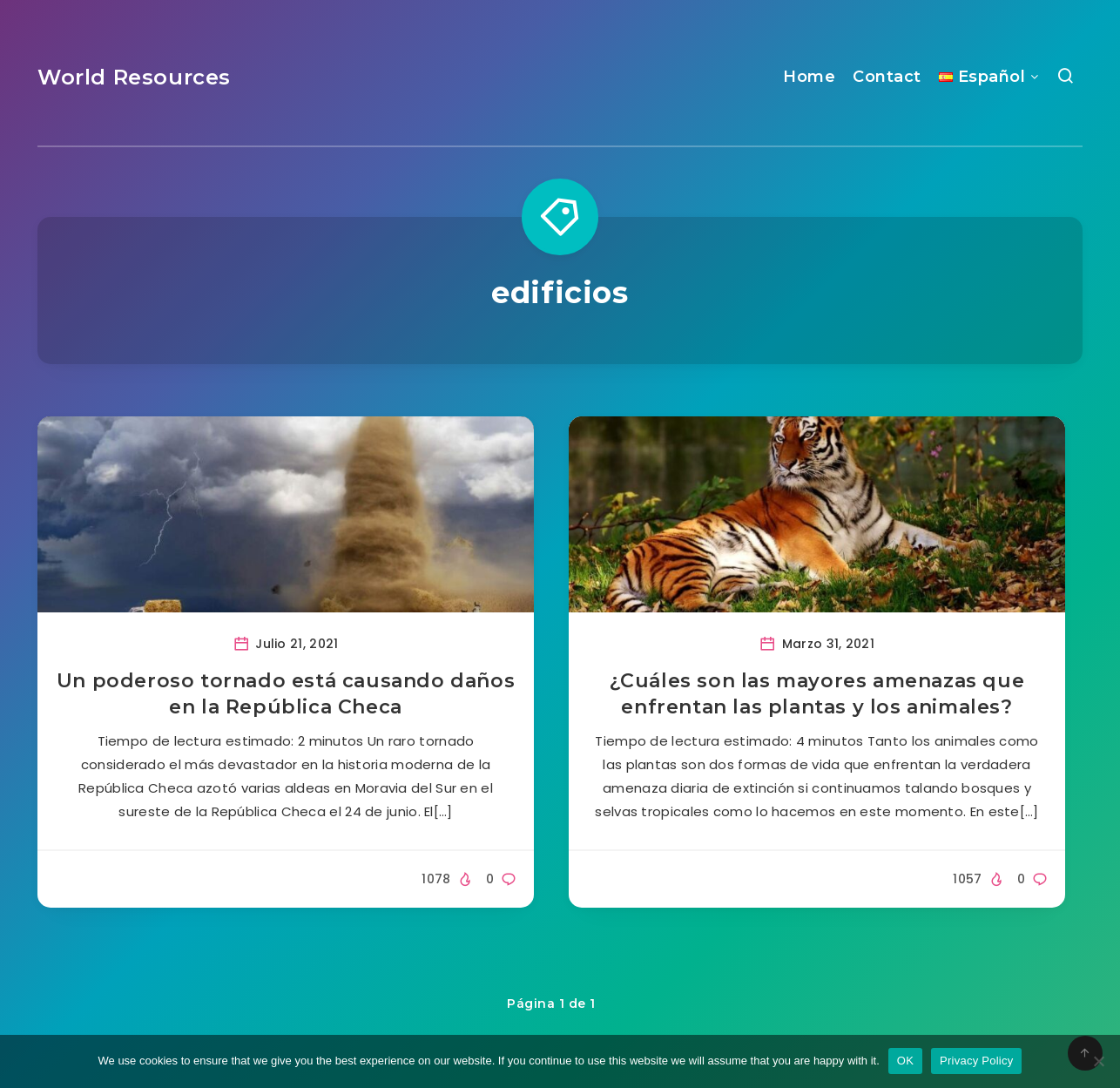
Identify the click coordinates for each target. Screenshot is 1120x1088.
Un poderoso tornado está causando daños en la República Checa (286, 694)
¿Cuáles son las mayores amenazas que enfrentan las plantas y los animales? (817, 694)
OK (905, 1060)
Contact (887, 76)
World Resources (134, 77)
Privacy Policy (976, 1060)
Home (809, 76)
